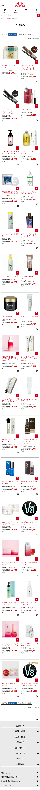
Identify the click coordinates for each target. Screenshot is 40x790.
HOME (2, 18)
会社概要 (20, 764)
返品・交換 (20, 737)
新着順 (29, 34)
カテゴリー (20, 748)
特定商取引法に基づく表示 (10, 777)
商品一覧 (5, 11)
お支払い (20, 726)
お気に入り (15, 11)
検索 (38, 15)
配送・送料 (20, 731)
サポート (20, 759)
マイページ (26, 11)
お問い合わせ (5, 773)
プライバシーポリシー (8, 785)
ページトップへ (37, 719)
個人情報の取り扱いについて (10, 781)
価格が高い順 (22, 34)
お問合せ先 (20, 742)
